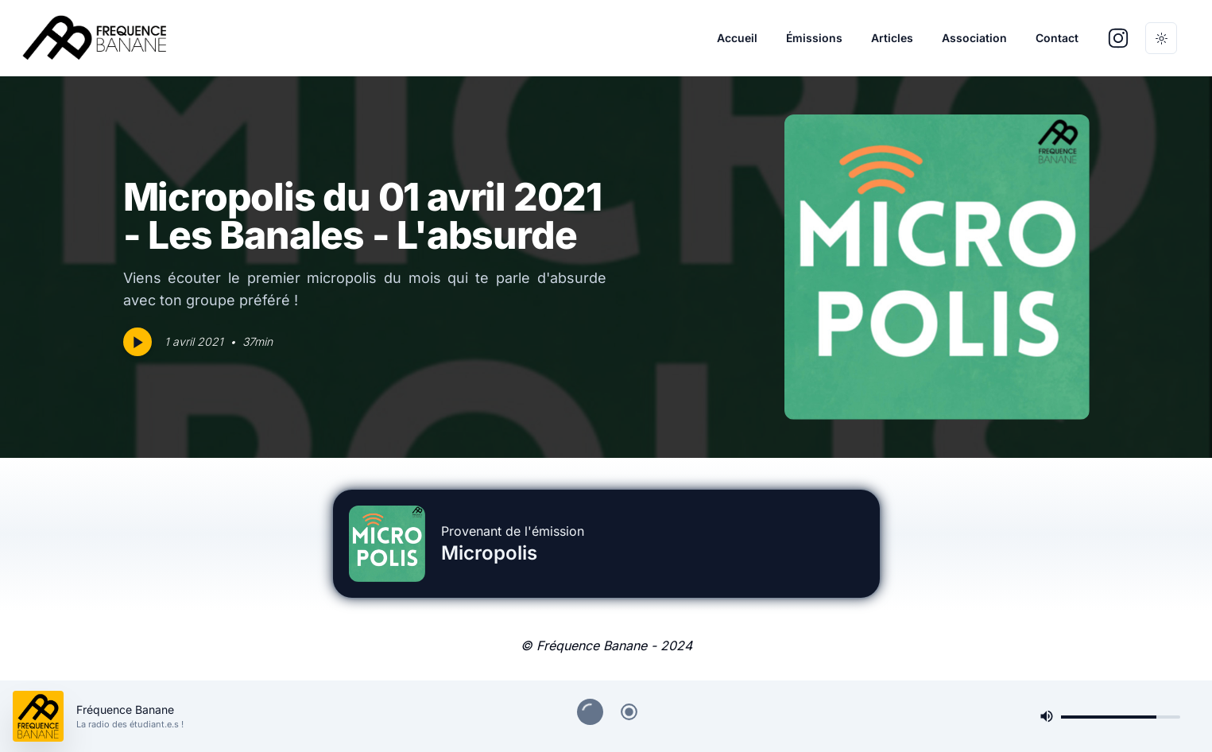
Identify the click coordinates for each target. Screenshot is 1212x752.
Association (974, 38)
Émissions (814, 38)
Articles (892, 38)
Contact (1057, 38)
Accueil (737, 38)
